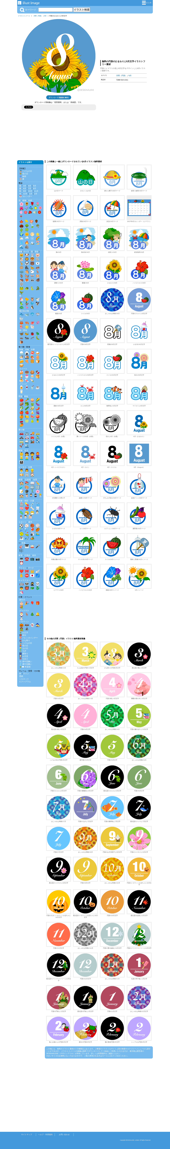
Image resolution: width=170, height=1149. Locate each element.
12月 (25, 194)
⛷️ (21, 538)
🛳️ (27, 446)
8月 (45, 16)
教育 (20, 479)
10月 (30, 191)
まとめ (146, 3)
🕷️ (27, 629)
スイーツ (23, 369)
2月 (35, 194)
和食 (21, 349)
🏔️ (32, 242)
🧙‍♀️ (37, 625)
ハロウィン (24, 621)
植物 (24, 200)
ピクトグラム (25, 681)
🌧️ (27, 238)
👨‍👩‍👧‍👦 (21, 462)
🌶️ (37, 408)
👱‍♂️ (21, 458)
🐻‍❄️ (37, 263)
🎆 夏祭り (23, 653)
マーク (31, 568)
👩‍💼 (27, 471)
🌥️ (21, 238)
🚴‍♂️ (37, 437)
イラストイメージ (24, 16)
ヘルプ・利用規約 (45, 1134)
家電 (20, 555)
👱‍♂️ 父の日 (23, 648)
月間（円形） (38, 16)
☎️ (27, 559)
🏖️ (37, 242)
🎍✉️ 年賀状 (25, 667)
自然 (30, 200)
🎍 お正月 (23, 632)
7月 (29, 188)
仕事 (30, 467)
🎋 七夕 (22, 651)
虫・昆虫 (23, 330)
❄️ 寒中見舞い (25, 661)
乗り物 (21, 430)
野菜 (20, 396)
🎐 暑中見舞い (25, 664)
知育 (35, 479)
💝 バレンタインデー (28, 638)
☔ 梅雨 (22, 176)
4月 (29, 186)
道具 (34, 555)
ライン (26, 673)
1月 (30, 194)
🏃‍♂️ (32, 491)
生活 (26, 450)
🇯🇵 (32, 575)
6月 (24, 188)
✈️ (37, 441)
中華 (33, 349)
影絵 (37, 251)
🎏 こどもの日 (25, 171)
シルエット (24, 679)
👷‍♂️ (32, 471)
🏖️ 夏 (21, 179)
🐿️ (27, 276)
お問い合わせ (64, 1134)
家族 (20, 450)
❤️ (27, 508)
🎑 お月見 (23, 656)
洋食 (27, 349)
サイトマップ (26, 1134)
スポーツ (22, 522)
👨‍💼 (21, 471)
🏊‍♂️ (37, 534)
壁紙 (21, 676)
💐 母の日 (23, 174)
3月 (24, 186)
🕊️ (37, 299)
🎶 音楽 (22, 543)
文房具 (28, 479)
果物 (26, 396)
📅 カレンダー (25, 196)
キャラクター (24, 580)
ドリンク (23, 384)
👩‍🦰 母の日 (23, 646)
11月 (36, 191)
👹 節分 (22, 635)
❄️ (32, 238)
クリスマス (24, 610)
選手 (30, 522)
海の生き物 (24, 311)
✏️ (37, 483)
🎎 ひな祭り (24, 640)
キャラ (26, 251)
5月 (34, 186)
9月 (24, 191)
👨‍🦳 (27, 458)
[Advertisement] (123, 37)
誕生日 (22, 600)
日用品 (27, 555)
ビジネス (22, 467)
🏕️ (32, 538)
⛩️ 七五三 (23, 659)
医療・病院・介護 (26, 501)
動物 (20, 251)
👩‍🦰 (37, 454)
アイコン (22, 568)
